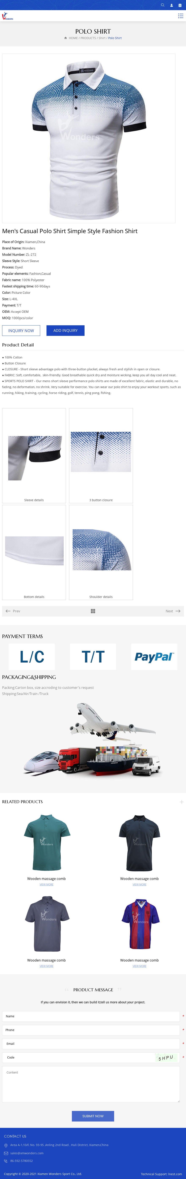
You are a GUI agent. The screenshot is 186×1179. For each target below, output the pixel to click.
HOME (73, 38)
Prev (12, 611)
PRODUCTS (88, 38)
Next (173, 611)
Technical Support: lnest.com (161, 1174)
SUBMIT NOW (93, 1116)
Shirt (102, 38)
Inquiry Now (21, 330)
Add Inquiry (65, 330)
